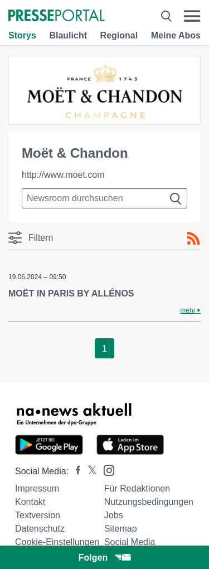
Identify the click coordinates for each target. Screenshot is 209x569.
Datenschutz (40, 528)
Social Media (129, 542)
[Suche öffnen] (166, 16)
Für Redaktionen (137, 488)
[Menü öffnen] (192, 16)
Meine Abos (176, 35)
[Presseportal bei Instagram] (105, 469)
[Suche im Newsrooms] (104, 198)
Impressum (37, 488)
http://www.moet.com (63, 174)
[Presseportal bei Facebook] (75, 471)
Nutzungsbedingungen (148, 502)
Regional (119, 35)
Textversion (37, 515)
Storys (22, 35)
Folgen (104, 557)
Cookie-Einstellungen (57, 542)
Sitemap (120, 528)
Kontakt (30, 502)
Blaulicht (68, 35)
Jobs (113, 515)
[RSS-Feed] (193, 238)
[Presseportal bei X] (89, 471)
